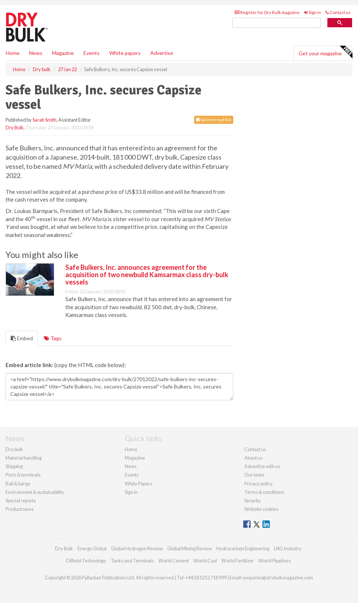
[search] (276, 23)
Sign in (312, 12)
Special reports (21, 500)
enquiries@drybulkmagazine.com (278, 578)
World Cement (173, 561)
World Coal (205, 561)
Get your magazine (325, 52)
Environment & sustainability (35, 492)
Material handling (24, 458)
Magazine (63, 53)
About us (253, 458)
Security (252, 500)
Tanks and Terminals (132, 561)
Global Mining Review (189, 548)
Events (91, 53)
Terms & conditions (264, 492)
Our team (254, 475)
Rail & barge (18, 484)
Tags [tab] (53, 338)
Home (13, 53)
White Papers (138, 484)
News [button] (35, 53)
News (131, 466)
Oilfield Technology (86, 561)
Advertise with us (262, 466)
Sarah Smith (44, 120)
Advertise (161, 53)
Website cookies (261, 509)
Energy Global (92, 548)
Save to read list (213, 119)
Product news (20, 509)
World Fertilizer (237, 561)
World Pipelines (274, 561)
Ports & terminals (23, 475)
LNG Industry (288, 548)
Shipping (14, 466)
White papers (125, 53)
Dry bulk (14, 449)
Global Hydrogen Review (137, 548)
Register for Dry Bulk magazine (267, 12)
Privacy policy (258, 484)
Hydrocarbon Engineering (242, 548)
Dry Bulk (15, 127)
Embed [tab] (22, 338)
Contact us (338, 12)
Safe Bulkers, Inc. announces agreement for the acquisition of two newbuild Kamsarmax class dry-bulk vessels (146, 274)
